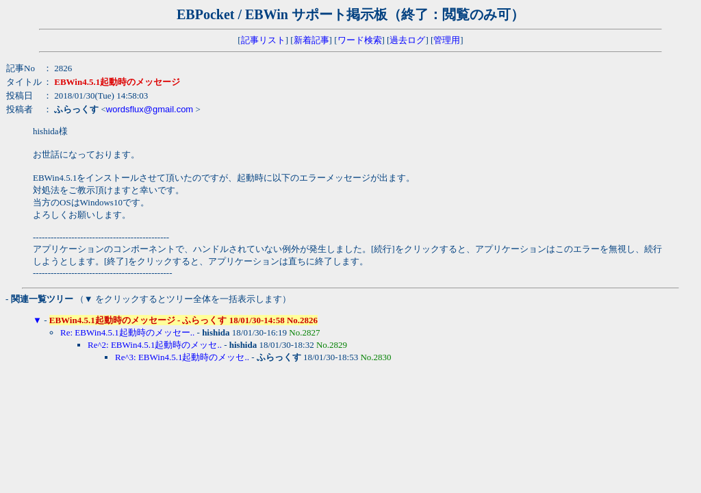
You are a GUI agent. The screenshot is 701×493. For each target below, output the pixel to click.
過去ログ (407, 40)
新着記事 (311, 40)
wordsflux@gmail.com (149, 109)
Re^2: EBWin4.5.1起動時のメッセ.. (155, 345)
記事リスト (263, 40)
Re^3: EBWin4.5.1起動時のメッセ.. (182, 357)
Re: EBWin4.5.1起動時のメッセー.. (127, 332)
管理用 (446, 40)
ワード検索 (359, 40)
